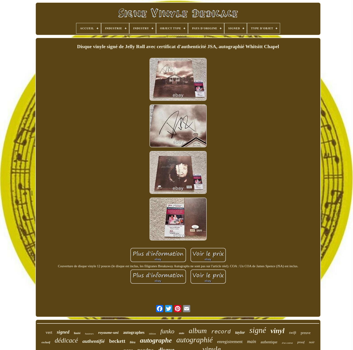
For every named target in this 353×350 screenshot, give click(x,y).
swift (292, 332)
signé (257, 330)
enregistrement (230, 341)
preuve (306, 333)
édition (152, 333)
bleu (133, 342)
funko (167, 331)
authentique (268, 342)
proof (301, 342)
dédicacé (66, 340)
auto (181, 333)
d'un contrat (287, 343)
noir (312, 342)
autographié (194, 340)
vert (49, 332)
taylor (240, 332)
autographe (156, 340)
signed (63, 332)
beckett (117, 341)
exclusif (45, 342)
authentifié (93, 341)
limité (77, 333)
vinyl (278, 331)
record (221, 332)
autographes (134, 332)
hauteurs (89, 333)
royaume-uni (108, 332)
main (251, 341)
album (198, 331)
